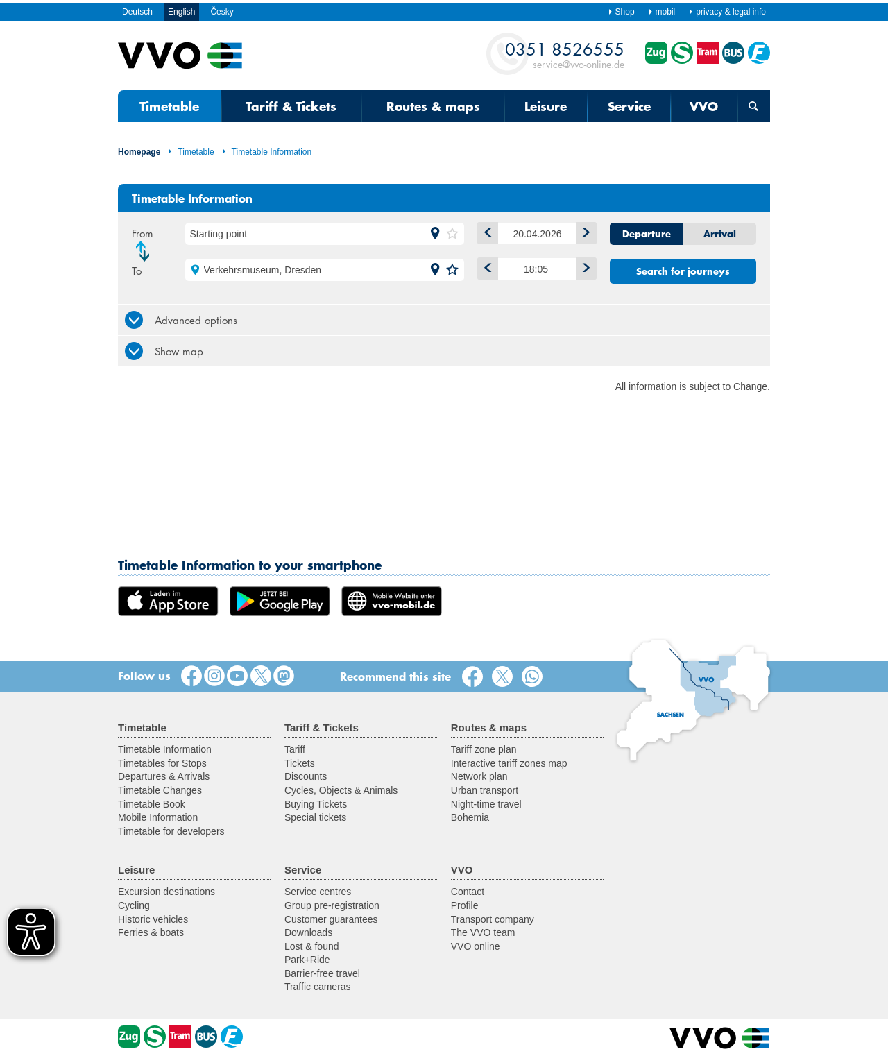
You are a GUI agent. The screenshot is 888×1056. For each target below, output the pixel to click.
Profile (465, 905)
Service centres (317, 891)
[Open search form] (753, 106)
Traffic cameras (317, 986)
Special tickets (315, 817)
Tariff (294, 749)
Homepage (139, 152)
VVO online (475, 946)
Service (629, 106)
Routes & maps (433, 106)
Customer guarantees (331, 919)
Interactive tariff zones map (509, 763)
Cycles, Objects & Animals (341, 790)
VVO (704, 106)
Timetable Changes (160, 790)
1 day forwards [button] (583, 230)
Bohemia (470, 817)
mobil (662, 12)
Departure (646, 234)
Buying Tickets (315, 804)
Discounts (305, 776)
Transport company (492, 919)
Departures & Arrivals (164, 776)
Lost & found (311, 946)
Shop (621, 12)
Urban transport (484, 790)
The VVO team (483, 932)
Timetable (169, 106)
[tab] (444, 319)
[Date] (537, 233)
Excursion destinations (166, 891)
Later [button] (583, 266)
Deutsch (137, 12)
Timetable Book (151, 804)
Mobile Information (158, 817)
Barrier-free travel (322, 973)
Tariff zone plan (484, 749)
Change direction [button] (146, 251)
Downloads (308, 932)
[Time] (537, 269)
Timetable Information (266, 152)
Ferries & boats (151, 932)
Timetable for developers (171, 831)
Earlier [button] (485, 266)
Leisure (545, 106)
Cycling (134, 905)
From (142, 233)
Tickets (299, 763)
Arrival (719, 234)
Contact (467, 891)
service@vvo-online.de (564, 54)
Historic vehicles (153, 919)
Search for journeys (683, 271)
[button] (435, 234)
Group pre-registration (331, 905)
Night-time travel (486, 804)
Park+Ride (307, 959)
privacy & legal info (727, 12)
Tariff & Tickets (291, 106)
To (137, 270)
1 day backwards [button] (485, 230)
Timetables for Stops (162, 763)
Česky (221, 12)
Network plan (479, 776)
